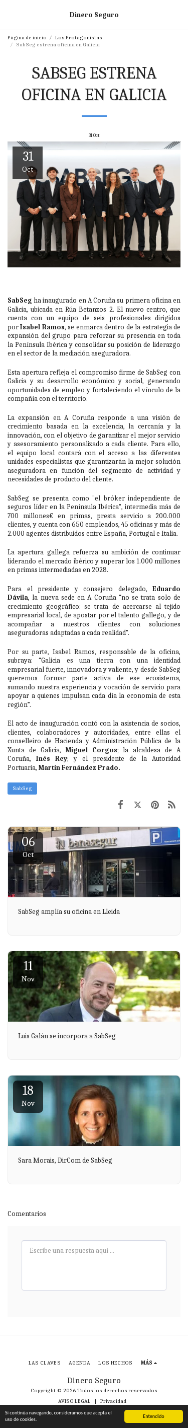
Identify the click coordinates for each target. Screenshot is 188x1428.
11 (28, 971)
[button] (11, 14)
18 (28, 1095)
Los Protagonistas (78, 37)
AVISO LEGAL (74, 1401)
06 (28, 846)
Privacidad (113, 1401)
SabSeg (22, 788)
